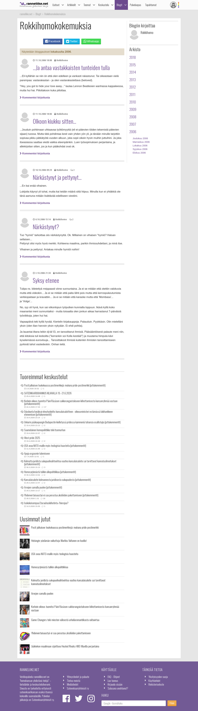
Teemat (87, 5)
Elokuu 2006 (139, 152)
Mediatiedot (72, 684)
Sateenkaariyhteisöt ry (78, 688)
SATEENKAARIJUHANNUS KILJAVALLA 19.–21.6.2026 (48, 393)
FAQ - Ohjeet (114, 676)
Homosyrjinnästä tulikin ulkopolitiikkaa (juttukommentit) (50, 472)
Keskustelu (103, 5)
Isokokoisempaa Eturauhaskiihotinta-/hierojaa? (46, 503)
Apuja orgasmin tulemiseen (37, 453)
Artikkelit (71, 5)
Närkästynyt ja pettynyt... (57, 177)
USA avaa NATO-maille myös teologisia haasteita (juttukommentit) (55, 446)
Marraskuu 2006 (141, 142)
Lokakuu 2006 (140, 145)
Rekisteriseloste (156, 684)
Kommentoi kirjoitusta (35, 97)
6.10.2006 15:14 (42, 219)
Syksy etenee (46, 280)
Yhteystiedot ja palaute (78, 676)
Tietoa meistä (73, 680)
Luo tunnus (113, 680)
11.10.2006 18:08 (42, 60)
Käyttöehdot (154, 680)
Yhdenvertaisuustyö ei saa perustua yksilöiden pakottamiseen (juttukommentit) (61, 495)
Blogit (119, 5)
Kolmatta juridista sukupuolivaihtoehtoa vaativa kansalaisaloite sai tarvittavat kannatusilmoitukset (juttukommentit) (70, 462)
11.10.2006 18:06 (42, 113)
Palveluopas (135, 5)
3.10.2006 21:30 (42, 272)
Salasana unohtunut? (118, 688)
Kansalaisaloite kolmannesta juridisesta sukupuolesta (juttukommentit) (57, 480)
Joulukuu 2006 (140, 138)
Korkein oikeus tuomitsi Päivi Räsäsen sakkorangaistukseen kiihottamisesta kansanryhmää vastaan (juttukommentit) (70, 402)
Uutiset (55, 5)
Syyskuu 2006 (140, 149)
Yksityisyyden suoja (158, 676)
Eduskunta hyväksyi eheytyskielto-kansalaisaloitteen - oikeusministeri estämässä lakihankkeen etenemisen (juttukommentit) (68, 413)
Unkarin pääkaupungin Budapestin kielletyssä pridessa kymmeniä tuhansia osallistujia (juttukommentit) (72, 422)
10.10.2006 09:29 (42, 169)
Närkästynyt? (46, 226)
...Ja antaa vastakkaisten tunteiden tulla (71, 67)
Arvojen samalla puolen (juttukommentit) (43, 487)
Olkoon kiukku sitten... (54, 121)
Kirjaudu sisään (115, 684)
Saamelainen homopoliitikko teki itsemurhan (44, 430)
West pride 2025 (32, 438)
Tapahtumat (151, 5)
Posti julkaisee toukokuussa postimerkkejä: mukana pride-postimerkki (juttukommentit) (65, 385)
